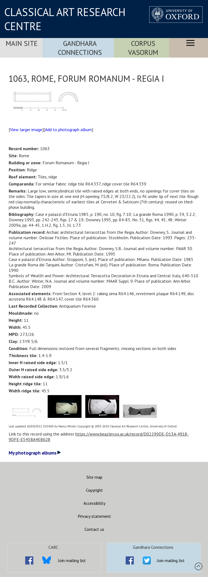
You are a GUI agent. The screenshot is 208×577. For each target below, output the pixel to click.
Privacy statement (94, 516)
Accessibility (94, 503)
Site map (94, 477)
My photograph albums (35, 453)
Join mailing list (72, 560)
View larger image (26, 129)
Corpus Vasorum (143, 48)
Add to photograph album (68, 129)
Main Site (22, 43)
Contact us (94, 529)
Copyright (94, 490)
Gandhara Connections (80, 48)
